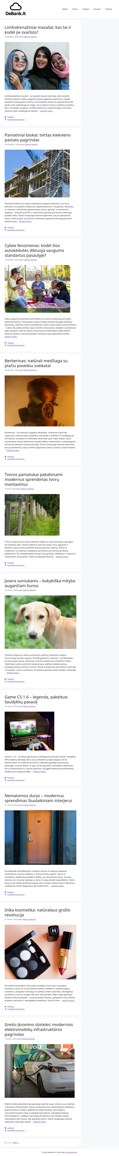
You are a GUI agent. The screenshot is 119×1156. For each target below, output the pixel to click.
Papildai (85, 9)
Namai (75, 9)
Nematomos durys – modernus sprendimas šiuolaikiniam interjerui (38, 798)
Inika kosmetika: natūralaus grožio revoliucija (37, 912)
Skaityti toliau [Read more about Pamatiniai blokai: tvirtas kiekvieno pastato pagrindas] (25, 221)
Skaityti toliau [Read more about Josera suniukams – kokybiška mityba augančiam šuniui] (13, 673)
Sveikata (108, 9)
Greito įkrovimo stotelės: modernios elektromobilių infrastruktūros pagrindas (39, 1029)
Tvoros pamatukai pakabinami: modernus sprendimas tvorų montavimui (34, 479)
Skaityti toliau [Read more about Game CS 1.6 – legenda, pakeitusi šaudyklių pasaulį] (39, 771)
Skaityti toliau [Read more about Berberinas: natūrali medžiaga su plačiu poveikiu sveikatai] (13, 450)
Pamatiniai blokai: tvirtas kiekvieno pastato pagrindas (38, 137)
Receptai (97, 9)
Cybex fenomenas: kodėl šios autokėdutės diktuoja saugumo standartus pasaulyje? (34, 250)
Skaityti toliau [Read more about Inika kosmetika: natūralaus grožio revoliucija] (68, 1000)
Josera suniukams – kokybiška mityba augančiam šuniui (40, 583)
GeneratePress (71, 1152)
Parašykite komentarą (16, 119)
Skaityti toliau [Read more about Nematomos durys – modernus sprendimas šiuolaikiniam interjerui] (57, 886)
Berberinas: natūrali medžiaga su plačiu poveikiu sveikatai (36, 363)
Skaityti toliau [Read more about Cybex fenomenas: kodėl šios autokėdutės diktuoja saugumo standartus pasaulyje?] (11, 336)
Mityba (65, 9)
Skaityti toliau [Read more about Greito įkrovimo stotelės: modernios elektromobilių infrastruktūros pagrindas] (39, 1121)
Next (16, 1142)
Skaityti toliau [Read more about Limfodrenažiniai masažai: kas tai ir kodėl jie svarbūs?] (46, 111)
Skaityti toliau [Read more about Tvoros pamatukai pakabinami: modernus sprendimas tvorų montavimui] (62, 556)
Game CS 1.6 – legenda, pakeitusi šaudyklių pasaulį (36, 699)
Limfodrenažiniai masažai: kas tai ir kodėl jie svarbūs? (38, 29)
